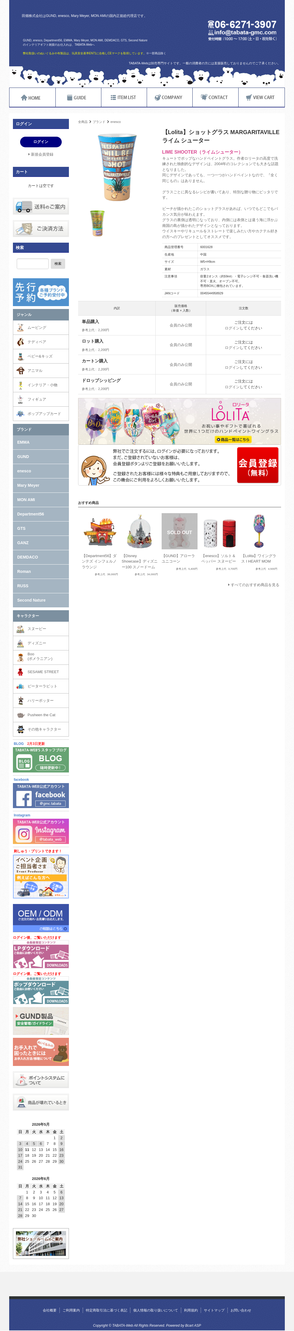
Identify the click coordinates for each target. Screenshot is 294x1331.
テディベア (37, 342)
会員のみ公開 (181, 325)
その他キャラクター (44, 729)
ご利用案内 (71, 1310)
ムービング (37, 327)
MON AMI (26, 499)
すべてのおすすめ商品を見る (255, 585)
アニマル (35, 370)
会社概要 (50, 1310)
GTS (21, 528)
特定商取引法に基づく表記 (106, 1310)
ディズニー (37, 643)
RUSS (22, 586)
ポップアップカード (44, 414)
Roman (24, 571)
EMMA (23, 442)
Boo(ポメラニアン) (40, 656)
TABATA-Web (90, 28)
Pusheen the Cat (41, 715)
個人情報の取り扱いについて (155, 1310)
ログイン (232, 328)
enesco (116, 121)
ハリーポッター (41, 700)
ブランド (99, 121)
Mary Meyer (28, 485)
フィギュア (37, 399)
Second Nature (31, 600)
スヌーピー (37, 629)
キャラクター (28, 616)
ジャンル (24, 314)
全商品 (83, 121)
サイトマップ (214, 1310)
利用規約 (191, 1310)
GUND (23, 456)
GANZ (23, 542)
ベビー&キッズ (40, 356)
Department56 (30, 514)
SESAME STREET (43, 672)
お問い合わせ (241, 1310)
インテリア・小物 (42, 385)
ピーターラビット (42, 686)
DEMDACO (27, 557)
